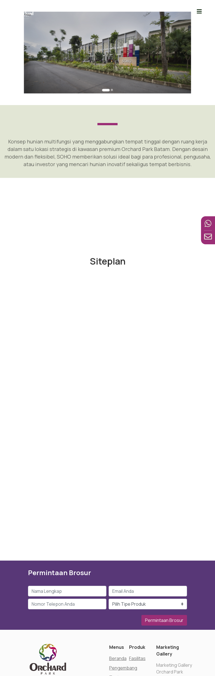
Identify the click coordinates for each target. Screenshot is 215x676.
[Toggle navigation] (199, 11)
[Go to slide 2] (110, 79)
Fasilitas (137, 658)
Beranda (118, 658)
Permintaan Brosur (164, 620)
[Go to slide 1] (106, 79)
